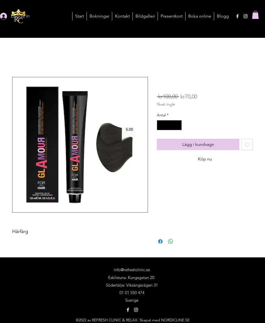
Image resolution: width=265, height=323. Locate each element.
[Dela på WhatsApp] (170, 241)
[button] (99, 16)
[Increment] (177, 125)
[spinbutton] (169, 125)
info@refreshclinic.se (132, 269)
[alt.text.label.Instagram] (245, 16)
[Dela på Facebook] (160, 241)
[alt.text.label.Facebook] (237, 16)
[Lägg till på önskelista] (247, 144)
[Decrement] (161, 125)
